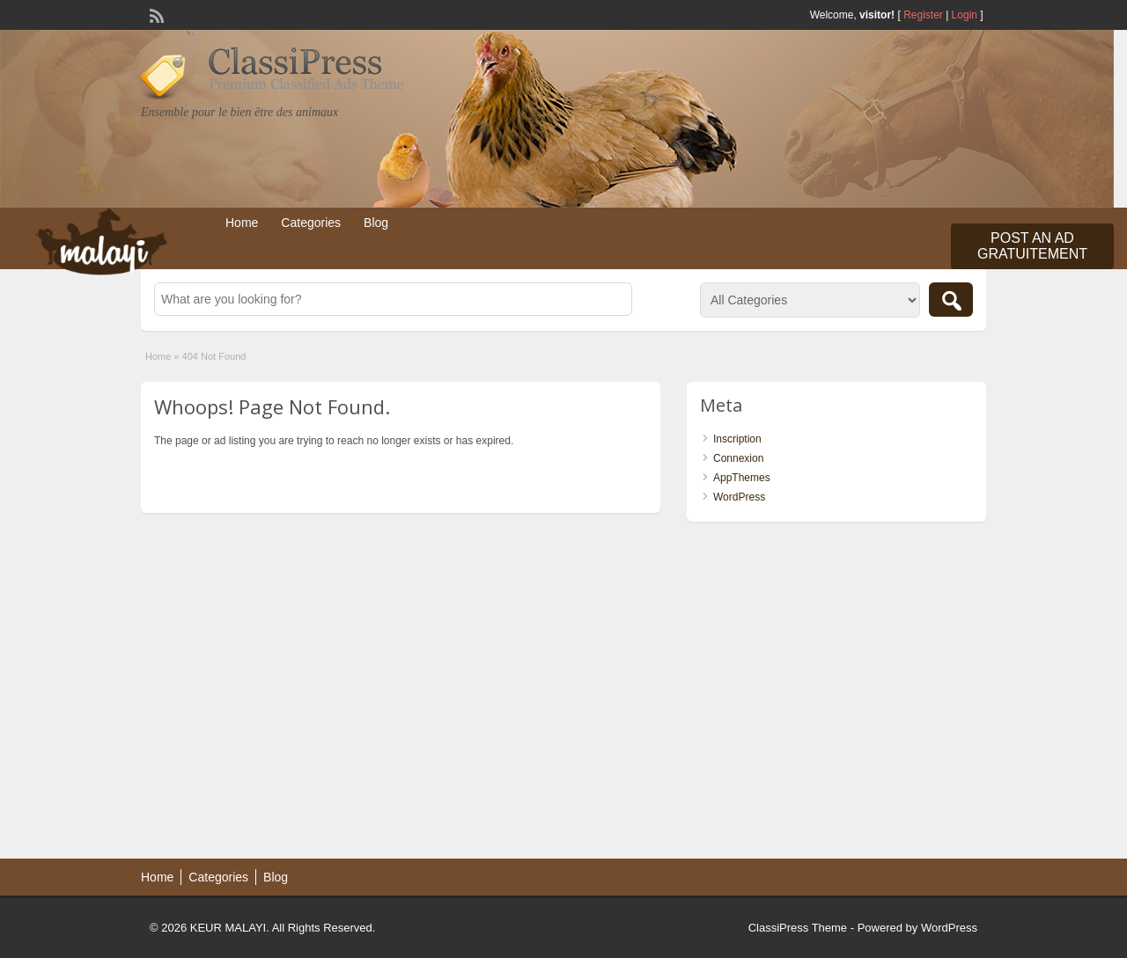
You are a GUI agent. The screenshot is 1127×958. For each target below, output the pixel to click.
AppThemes (741, 478)
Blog (376, 223)
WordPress (739, 497)
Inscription (737, 439)
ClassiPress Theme (797, 927)
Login (964, 15)
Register (923, 15)
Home (241, 223)
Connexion (738, 458)
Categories (311, 223)
